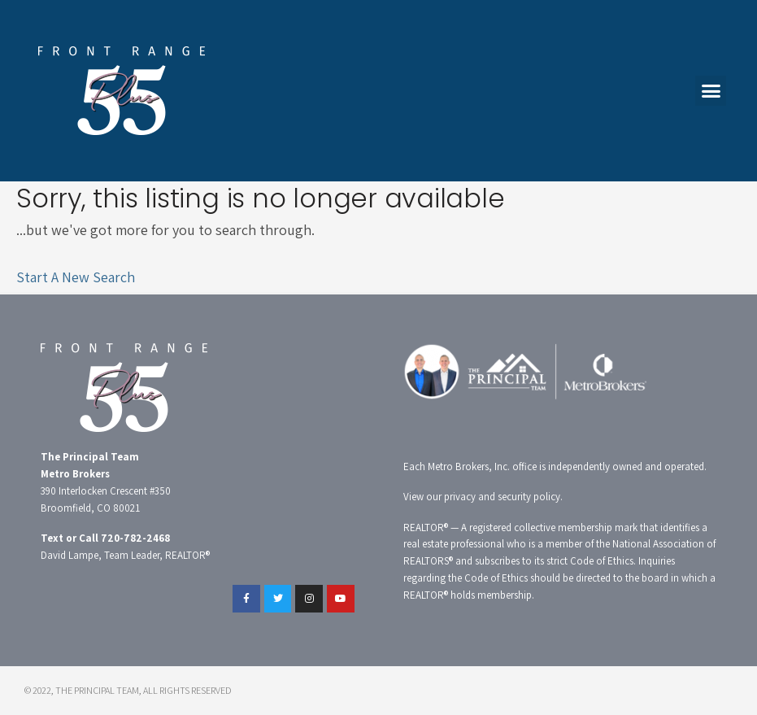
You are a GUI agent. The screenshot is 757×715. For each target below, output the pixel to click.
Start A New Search (75, 277)
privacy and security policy (502, 497)
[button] (710, 91)
